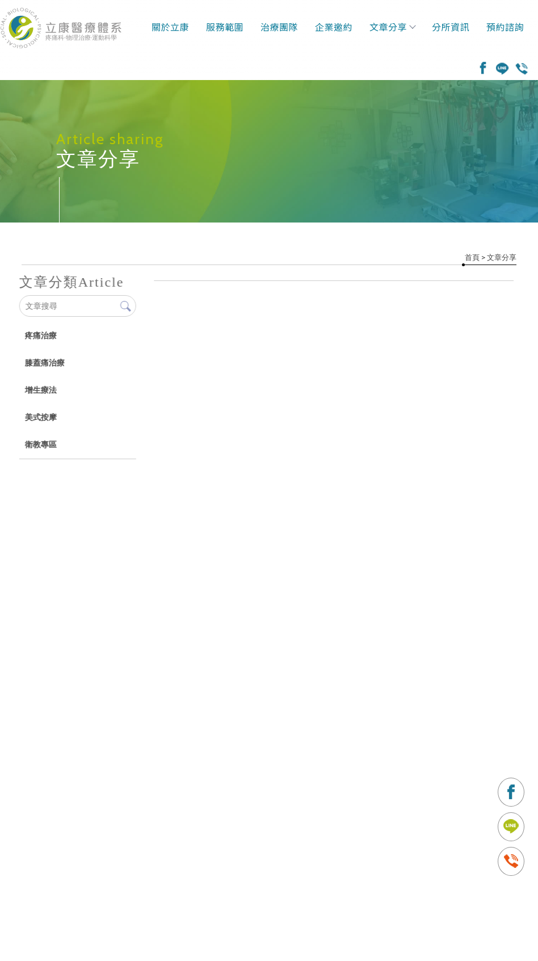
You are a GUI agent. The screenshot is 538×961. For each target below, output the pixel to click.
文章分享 (392, 26)
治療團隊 (279, 26)
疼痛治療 (40, 335)
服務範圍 (224, 26)
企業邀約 (333, 26)
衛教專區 (40, 444)
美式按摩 (40, 417)
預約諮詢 (505, 26)
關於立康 (170, 26)
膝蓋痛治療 (44, 362)
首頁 (472, 257)
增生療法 (40, 390)
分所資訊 (450, 26)
